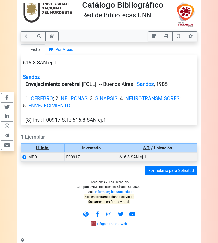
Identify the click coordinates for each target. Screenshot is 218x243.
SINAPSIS (106, 98)
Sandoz (31, 77)
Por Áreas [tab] (61, 49)
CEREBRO (42, 98)
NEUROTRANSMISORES (152, 98)
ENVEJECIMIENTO (49, 106)
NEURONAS (74, 98)
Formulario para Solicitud (171, 170)
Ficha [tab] (33, 49)
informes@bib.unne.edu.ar (114, 192)
